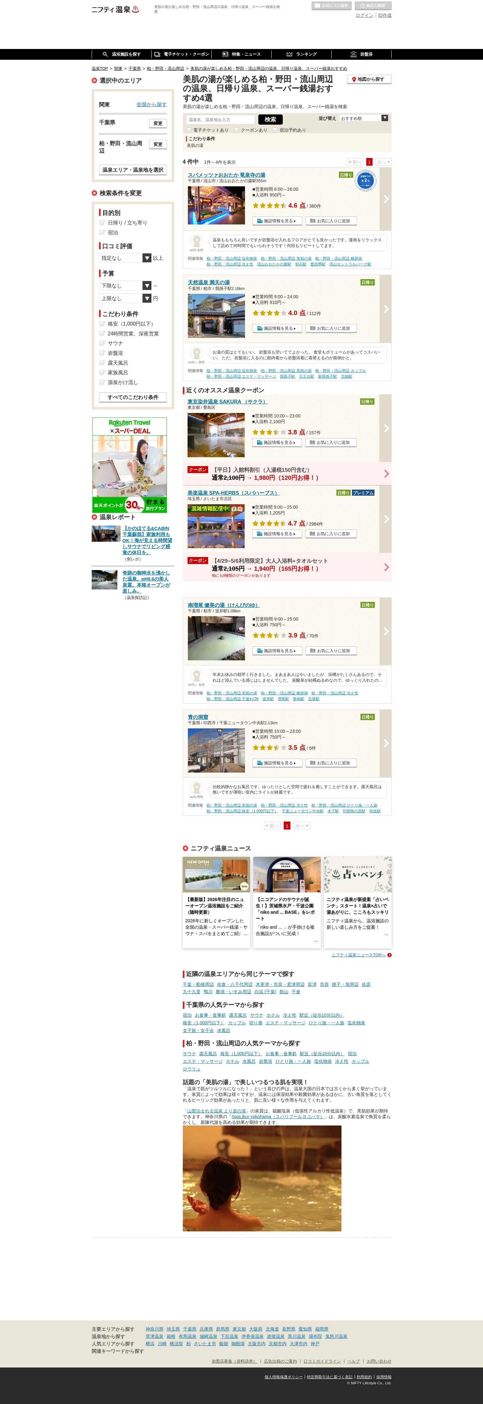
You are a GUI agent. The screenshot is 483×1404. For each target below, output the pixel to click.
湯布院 (315, 1336)
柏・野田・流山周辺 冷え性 (230, 264)
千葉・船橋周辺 (198, 984)
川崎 (162, 1343)
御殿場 (238, 1343)
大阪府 (255, 1329)
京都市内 (278, 1343)
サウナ (256, 1015)
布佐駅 (375, 811)
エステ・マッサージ (286, 1022)
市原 (324, 984)
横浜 (150, 1343)
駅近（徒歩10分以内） (322, 1015)
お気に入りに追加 (333, 220)
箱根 (171, 1336)
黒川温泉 (297, 1336)
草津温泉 (154, 1336)
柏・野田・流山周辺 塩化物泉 (232, 258)
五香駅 (314, 699)
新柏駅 (298, 699)
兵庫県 (206, 1329)
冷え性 (289, 1015)
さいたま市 (205, 1343)
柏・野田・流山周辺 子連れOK (233, 699)
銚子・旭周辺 (345, 984)
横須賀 (176, 1343)
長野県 (288, 1329)
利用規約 (364, 1377)
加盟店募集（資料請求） (234, 1361)
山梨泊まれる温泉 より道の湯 (216, 1110)
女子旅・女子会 (198, 1030)
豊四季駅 (318, 264)
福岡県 (321, 1329)
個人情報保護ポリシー (284, 1377)
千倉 (296, 991)
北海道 (272, 1329)
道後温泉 (276, 1336)
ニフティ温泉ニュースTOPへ (359, 955)
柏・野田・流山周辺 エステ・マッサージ (241, 376)
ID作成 (385, 15)
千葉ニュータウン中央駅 (303, 811)
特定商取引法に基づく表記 (330, 1377)
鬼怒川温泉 (336, 1336)
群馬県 (222, 1329)
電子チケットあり (211, 130)
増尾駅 (283, 699)
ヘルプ (353, 1361)
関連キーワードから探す (118, 1351)
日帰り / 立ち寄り (128, 222)
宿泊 (187, 1015)
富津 (312, 984)
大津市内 (299, 1343)
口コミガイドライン (322, 1361)
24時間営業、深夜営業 (133, 333)
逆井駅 (268, 699)
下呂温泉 (229, 1336)
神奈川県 (154, 1329)
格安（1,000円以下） (204, 1022)
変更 (158, 123)
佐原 (366, 984)
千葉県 (189, 1329)
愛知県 (305, 1329)
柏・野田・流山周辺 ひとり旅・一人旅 (344, 805)
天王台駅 (306, 376)
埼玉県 (173, 1329)
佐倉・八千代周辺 (235, 984)
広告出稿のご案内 (280, 1361)
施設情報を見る (278, 220)
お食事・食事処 (210, 1015)
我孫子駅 (287, 376)
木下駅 (333, 811)
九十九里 (192, 991)
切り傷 (255, 1022)
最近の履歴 (373, 6)
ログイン (365, 15)
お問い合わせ (379, 1361)
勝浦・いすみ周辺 (233, 991)
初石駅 (301, 264)
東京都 (239, 1329)
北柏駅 (346, 376)
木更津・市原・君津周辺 (280, 984)
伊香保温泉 (253, 1336)
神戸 (315, 1343)
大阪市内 (257, 1343)
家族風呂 (118, 372)
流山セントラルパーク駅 (350, 264)
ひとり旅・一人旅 (326, 1022)
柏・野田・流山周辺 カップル (340, 370)
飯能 (223, 1343)
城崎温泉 (208, 1336)
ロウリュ (192, 1068)
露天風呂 (238, 1015)
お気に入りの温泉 (332, 6)
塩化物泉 (356, 1022)
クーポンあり (254, 130)
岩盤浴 (265, 1061)
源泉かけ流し (123, 382)
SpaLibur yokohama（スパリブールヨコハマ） (278, 1116)
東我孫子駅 (327, 376)
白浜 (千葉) (265, 991)
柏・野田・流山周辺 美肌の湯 (286, 258)
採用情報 (384, 1377)
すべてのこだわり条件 (133, 397)
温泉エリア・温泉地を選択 (133, 170)
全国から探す (151, 104)
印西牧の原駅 (354, 811)
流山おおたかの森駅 (274, 264)
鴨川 (208, 991)
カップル (237, 1022)
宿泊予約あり (293, 130)
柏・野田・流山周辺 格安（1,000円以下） (242, 811)
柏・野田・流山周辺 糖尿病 (338, 258)
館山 (284, 991)
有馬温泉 (187, 1336)
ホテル (273, 1015)
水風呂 (223, 1030)
